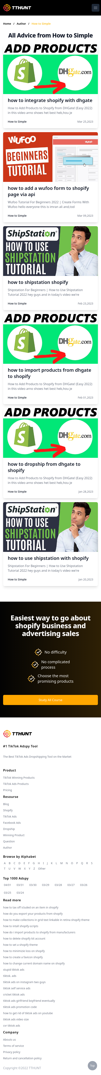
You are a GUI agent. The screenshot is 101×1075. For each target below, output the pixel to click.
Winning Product (14, 835)
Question (9, 841)
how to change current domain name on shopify (34, 963)
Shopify (8, 810)
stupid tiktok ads (13, 969)
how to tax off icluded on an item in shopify (30, 907)
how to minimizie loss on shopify (24, 951)
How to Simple (41, 23)
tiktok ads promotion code (20, 1007)
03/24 (20, 892)
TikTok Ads (10, 816)
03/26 (83, 885)
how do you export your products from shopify (33, 913)
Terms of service (13, 1046)
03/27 (71, 885)
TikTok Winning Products (19, 777)
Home (7, 23)
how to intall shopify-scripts (20, 926)
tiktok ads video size (16, 1019)
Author (22, 23)
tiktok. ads (9, 976)
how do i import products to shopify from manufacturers (39, 932)
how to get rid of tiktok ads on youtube (28, 1013)
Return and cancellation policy (22, 1058)
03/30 (33, 885)
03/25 (7, 892)
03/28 (58, 885)
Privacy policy (11, 1052)
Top (92, 1065)
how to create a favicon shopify (23, 957)
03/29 (45, 885)
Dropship (9, 829)
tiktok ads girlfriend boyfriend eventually (29, 1001)
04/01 (7, 885)
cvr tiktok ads (11, 1025)
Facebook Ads (12, 823)
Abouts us (9, 1039)
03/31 (20, 885)
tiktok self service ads (16, 988)
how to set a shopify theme (20, 945)
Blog (6, 804)
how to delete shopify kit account (24, 938)
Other (42, 868)
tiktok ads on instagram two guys (24, 982)
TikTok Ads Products (16, 784)
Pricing (7, 790)
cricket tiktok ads (14, 994)
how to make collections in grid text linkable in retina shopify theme (46, 920)
